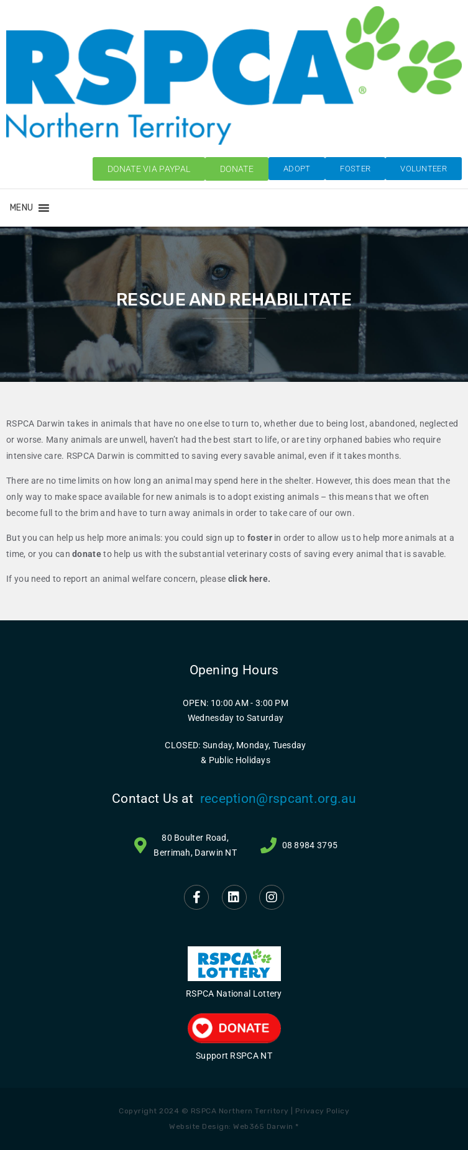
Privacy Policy (322, 1111)
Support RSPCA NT (234, 1056)
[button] (21, 208)
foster (259, 538)
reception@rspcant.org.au (278, 798)
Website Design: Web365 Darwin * (234, 1126)
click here (248, 579)
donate (86, 554)
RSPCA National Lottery (234, 993)
